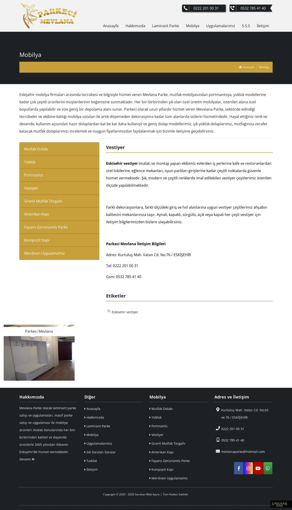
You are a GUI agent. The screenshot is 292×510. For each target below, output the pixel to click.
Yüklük (29, 162)
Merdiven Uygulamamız (44, 253)
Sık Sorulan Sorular (100, 452)
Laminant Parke (165, 25)
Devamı (26, 459)
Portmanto (33, 175)
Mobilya (192, 25)
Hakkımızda (135, 25)
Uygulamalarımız (220, 25)
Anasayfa (111, 25)
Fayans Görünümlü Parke (46, 227)
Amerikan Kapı (36, 214)
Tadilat (90, 461)
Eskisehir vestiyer (122, 311)
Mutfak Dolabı (36, 148)
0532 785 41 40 (229, 440)
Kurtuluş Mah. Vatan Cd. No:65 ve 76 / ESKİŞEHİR (241, 413)
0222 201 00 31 (229, 428)
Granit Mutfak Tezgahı (43, 201)
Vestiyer (31, 188)
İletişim (263, 25)
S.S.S (246, 25)
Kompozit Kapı (36, 240)
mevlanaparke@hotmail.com (239, 451)
